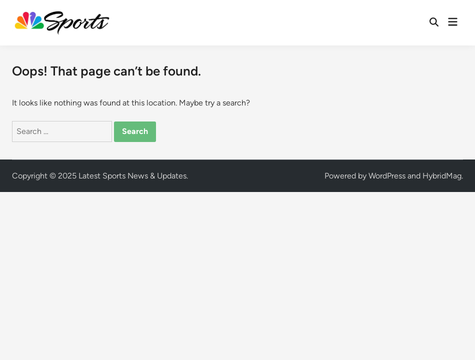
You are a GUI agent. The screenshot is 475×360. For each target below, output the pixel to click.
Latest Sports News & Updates (132, 175)
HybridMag (442, 175)
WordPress (387, 175)
